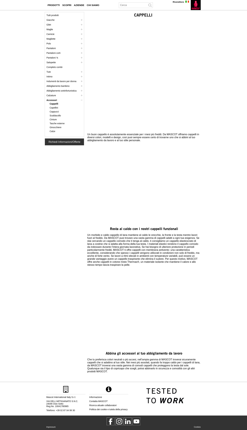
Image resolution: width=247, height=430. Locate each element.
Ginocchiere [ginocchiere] (55, 127)
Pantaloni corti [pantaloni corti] (53, 53)
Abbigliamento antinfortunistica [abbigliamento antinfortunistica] (61, 90)
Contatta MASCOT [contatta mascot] (98, 401)
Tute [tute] (48, 72)
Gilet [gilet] (48, 24)
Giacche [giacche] (50, 20)
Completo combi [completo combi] (54, 67)
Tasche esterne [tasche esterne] (57, 123)
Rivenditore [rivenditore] (178, 2)
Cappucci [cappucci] (54, 111)
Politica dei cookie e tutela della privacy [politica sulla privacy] (108, 409)
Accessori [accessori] (51, 100)
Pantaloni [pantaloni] (51, 48)
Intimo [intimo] (49, 76)
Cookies (197, 427)
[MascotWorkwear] (111, 421)
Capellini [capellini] (54, 107)
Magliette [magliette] (50, 39)
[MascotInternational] (136, 421)
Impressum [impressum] (51, 427)
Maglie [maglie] (49, 29)
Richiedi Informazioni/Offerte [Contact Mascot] (64, 142)
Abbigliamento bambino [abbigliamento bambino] (57, 86)
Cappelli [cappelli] (54, 104)
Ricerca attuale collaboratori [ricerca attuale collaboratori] (103, 405)
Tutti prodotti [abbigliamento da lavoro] (52, 15)
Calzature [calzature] (51, 95)
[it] (196, 5)
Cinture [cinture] (53, 119)
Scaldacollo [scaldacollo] (55, 115)
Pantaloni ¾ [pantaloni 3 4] (52, 57)
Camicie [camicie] (50, 34)
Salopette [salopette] (51, 62)
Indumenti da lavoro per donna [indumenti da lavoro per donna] (61, 81)
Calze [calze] (52, 131)
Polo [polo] (48, 43)
